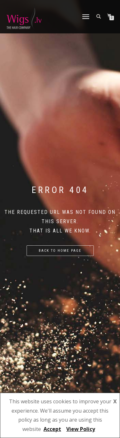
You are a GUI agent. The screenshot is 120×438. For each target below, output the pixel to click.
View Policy (80, 429)
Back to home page (60, 251)
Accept (52, 429)
